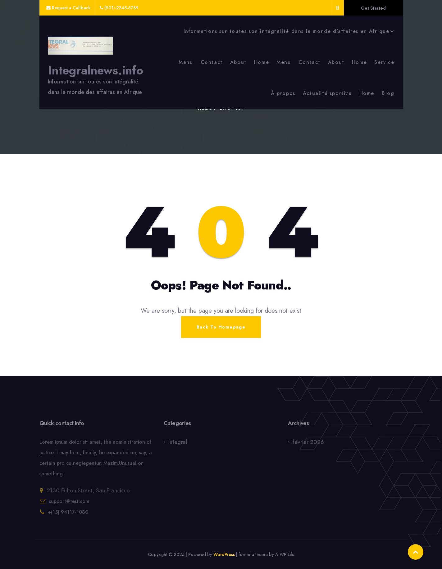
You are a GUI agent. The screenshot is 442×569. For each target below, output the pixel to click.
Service (384, 62)
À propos (283, 93)
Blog (388, 93)
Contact (212, 62)
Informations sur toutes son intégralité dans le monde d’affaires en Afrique (287, 31)
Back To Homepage (221, 327)
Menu (186, 62)
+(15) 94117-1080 (68, 513)
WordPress (224, 554)
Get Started (373, 8)
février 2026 (308, 444)
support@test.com (69, 503)
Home (261, 62)
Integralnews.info (95, 70)
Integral (177, 444)
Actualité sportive (327, 93)
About (238, 62)
